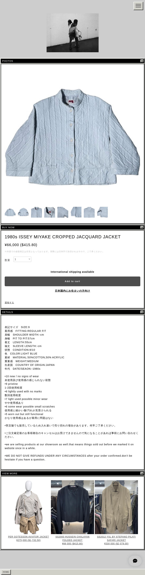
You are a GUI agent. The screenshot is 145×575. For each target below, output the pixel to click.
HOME (6, 572)
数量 (7, 260)
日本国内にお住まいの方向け (72, 290)
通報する (9, 302)
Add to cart (72, 281)
